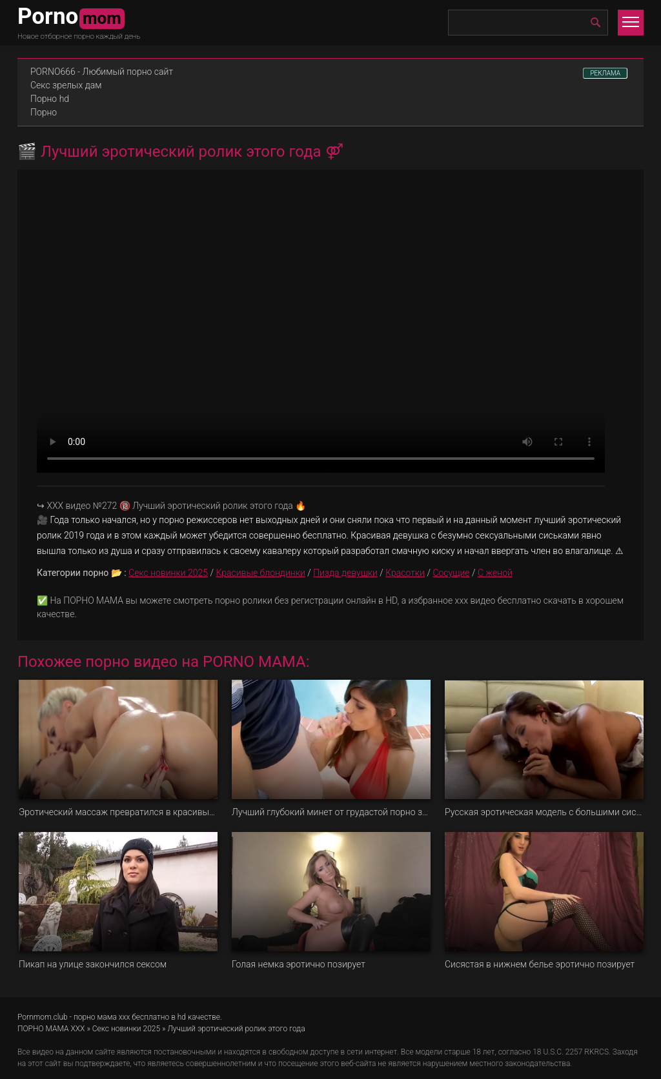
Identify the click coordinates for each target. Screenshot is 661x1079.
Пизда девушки (345, 573)
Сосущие (450, 573)
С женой (495, 573)
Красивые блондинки (260, 573)
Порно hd (49, 99)
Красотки (405, 573)
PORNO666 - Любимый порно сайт (101, 71)
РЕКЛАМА (605, 73)
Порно (43, 112)
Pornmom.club (42, 1017)
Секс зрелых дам (66, 85)
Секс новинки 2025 (168, 573)
